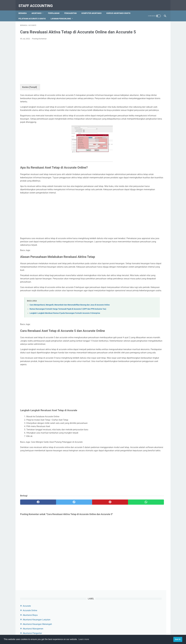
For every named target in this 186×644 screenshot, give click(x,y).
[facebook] (32, 551)
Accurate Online (137, 39)
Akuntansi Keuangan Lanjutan (143, 48)
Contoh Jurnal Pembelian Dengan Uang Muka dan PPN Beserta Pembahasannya (144, 124)
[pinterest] (81, 551)
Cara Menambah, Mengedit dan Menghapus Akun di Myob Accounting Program (143, 144)
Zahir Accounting (137, 89)
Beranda (24, 9)
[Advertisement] (69, 65)
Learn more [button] (83, 639)
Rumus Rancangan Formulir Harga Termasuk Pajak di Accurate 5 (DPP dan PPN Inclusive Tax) (68, 342)
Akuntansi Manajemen (140, 57)
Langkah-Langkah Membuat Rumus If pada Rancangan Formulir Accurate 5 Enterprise (65, 346)
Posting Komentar (39, 43)
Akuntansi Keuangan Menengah (144, 53)
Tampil (33, 91)
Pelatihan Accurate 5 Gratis (62, 14)
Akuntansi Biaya (137, 43)
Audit (132, 71)
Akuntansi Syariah (138, 66)
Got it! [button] (177, 639)
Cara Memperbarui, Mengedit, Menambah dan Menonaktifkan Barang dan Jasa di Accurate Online (70, 338)
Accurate (134, 34)
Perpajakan (55, 9)
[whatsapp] (105, 551)
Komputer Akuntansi (93, 9)
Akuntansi (38, 9)
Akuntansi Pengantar (139, 62)
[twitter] (57, 551)
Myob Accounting (138, 80)
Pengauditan (72, 9)
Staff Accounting (37, 3)
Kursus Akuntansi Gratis (32, 14)
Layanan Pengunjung (91, 14)
